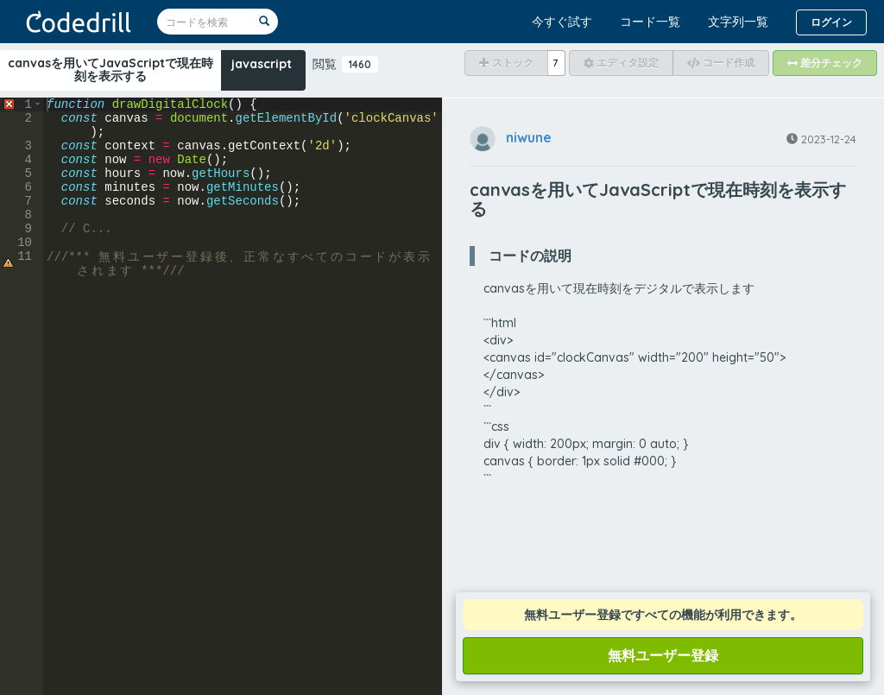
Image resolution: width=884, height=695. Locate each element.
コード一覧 (650, 21)
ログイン (831, 22)
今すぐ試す (562, 21)
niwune (529, 137)
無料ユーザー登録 (663, 655)
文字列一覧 (738, 21)
